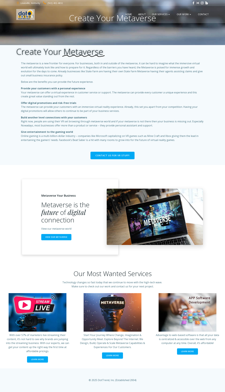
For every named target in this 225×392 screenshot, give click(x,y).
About (142, 14)
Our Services (161, 14)
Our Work (184, 14)
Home (128, 14)
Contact (203, 14)
